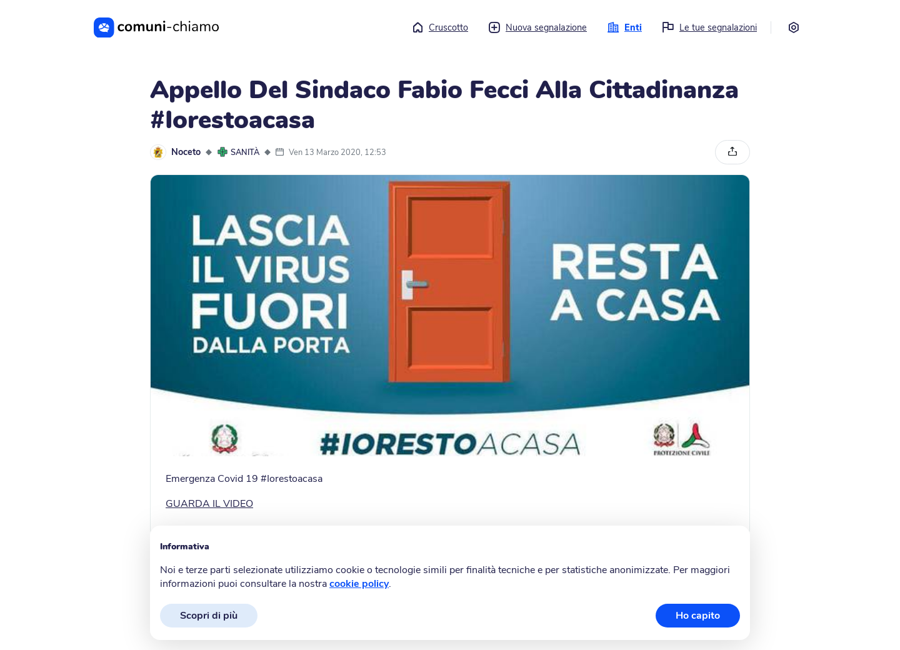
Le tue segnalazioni (709, 27)
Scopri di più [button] (209, 615)
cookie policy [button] (359, 584)
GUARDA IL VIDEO (209, 504)
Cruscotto (439, 27)
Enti (624, 27)
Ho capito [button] (698, 615)
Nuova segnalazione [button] (537, 27)
